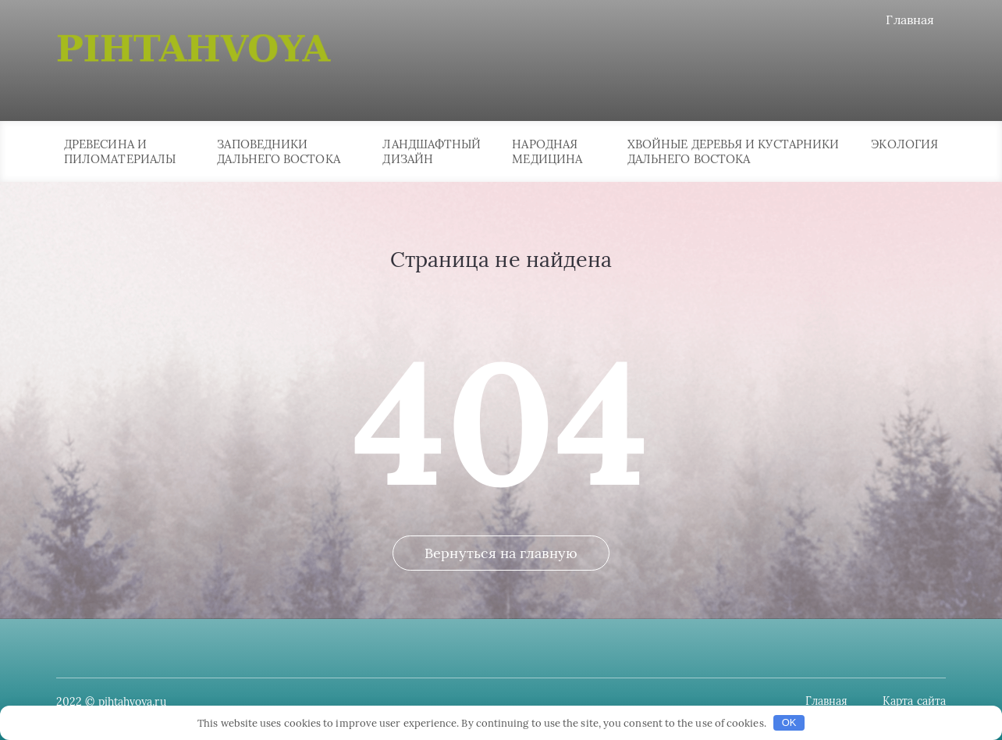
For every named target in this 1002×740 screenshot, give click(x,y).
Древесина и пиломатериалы (120, 151)
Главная (910, 19)
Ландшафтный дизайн (431, 151)
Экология (904, 144)
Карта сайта (914, 701)
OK (789, 722)
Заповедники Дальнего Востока (278, 151)
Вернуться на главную (501, 553)
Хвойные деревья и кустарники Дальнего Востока (733, 151)
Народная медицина (547, 151)
